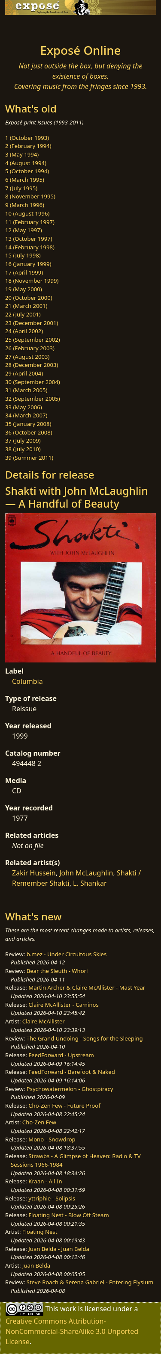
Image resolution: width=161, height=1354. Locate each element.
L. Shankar (90, 883)
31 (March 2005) (26, 390)
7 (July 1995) (21, 188)
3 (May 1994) (22, 154)
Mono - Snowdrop (51, 1139)
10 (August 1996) (27, 213)
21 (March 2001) (26, 306)
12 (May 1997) (23, 230)
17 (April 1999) (24, 272)
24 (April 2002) (24, 331)
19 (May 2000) (23, 289)
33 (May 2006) (23, 407)
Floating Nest (40, 1232)
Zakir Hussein (34, 873)
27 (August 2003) (27, 357)
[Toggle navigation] (27, 26)
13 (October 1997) (28, 238)
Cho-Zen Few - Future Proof (64, 1105)
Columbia (27, 681)
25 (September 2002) (32, 339)
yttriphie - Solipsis (51, 1198)
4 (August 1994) (25, 163)
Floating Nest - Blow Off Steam (68, 1215)
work (68, 1308)
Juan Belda (36, 1265)
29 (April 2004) (24, 373)
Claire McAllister (43, 1021)
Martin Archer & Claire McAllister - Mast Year (86, 987)
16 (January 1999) (28, 264)
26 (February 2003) (30, 348)
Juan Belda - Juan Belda (58, 1249)
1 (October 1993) (27, 138)
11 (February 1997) (30, 222)
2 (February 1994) (28, 146)
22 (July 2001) (23, 314)
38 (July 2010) (23, 449)
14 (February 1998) (30, 247)
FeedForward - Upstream (61, 1055)
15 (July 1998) (23, 255)
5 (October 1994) (27, 171)
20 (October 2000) (28, 298)
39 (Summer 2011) (29, 457)
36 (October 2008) (28, 432)
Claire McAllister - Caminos (63, 1004)
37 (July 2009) (23, 440)
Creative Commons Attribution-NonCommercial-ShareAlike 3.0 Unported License (72, 1331)
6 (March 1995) (24, 179)
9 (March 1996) (24, 205)
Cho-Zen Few (39, 1122)
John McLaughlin (86, 873)
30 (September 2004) (32, 382)
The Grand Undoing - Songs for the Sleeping (85, 1038)
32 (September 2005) (32, 398)
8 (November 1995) (30, 196)
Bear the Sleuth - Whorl (57, 971)
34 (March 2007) (26, 415)
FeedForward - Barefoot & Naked (71, 1072)
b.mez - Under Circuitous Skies (67, 954)
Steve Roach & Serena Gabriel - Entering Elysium (90, 1282)
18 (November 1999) (32, 280)
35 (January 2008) (28, 424)
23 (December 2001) (31, 323)
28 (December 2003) (31, 365)
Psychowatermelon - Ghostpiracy (70, 1089)
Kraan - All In (45, 1181)
